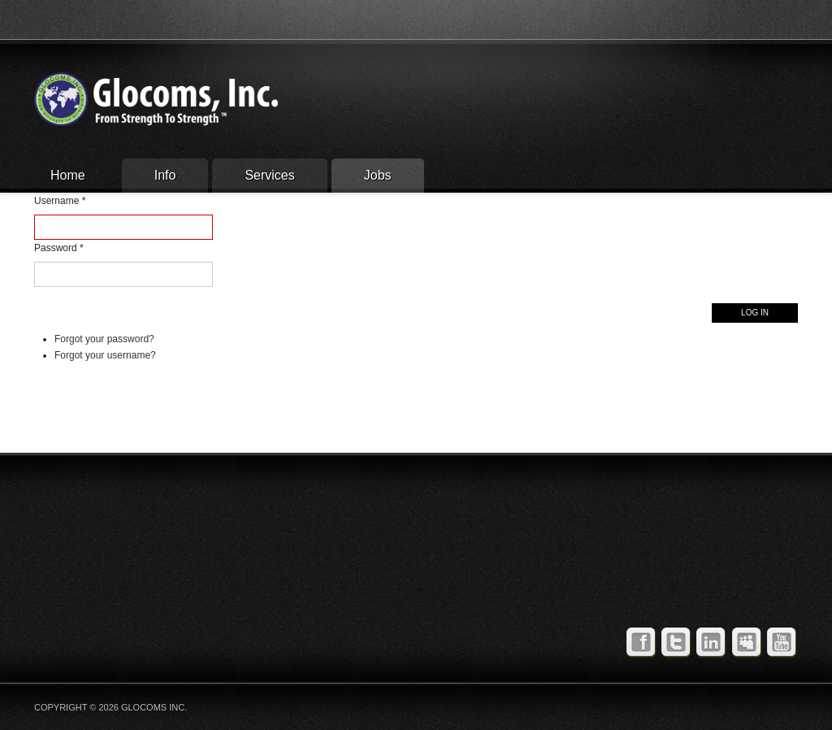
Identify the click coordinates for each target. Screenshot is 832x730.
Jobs (378, 175)
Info (165, 175)
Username (59, 200)
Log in (755, 312)
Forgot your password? (104, 339)
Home (67, 175)
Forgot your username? (105, 355)
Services (269, 175)
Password (59, 248)
